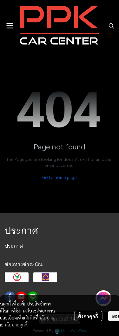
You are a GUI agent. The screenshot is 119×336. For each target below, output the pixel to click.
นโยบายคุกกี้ (15, 324)
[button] (111, 25)
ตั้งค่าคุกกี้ (88, 316)
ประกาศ (14, 246)
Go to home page (59, 177)
